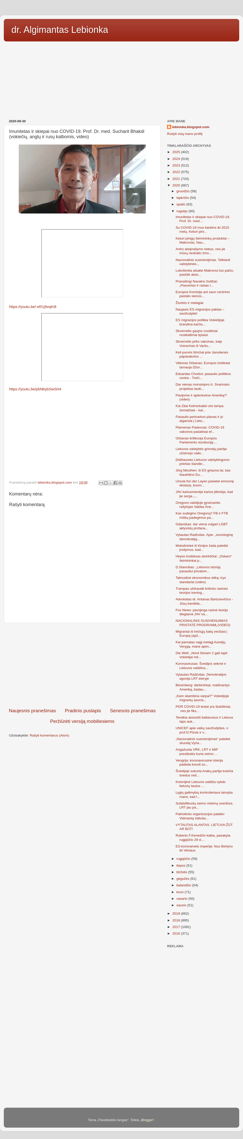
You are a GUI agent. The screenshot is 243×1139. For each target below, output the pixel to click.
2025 (176, 152)
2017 (176, 927)
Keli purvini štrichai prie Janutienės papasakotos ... (202, 354)
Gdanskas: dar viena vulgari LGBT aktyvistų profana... (202, 526)
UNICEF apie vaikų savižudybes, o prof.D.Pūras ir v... (202, 730)
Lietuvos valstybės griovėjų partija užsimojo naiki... (201, 451)
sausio (181, 905)
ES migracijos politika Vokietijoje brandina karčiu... (200, 322)
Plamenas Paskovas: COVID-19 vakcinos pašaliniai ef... (200, 429)
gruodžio (183, 191)
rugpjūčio (183, 859)
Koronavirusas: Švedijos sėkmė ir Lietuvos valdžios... (201, 666)
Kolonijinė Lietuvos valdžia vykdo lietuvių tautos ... (201, 784)
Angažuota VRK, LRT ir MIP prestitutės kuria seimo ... (197, 751)
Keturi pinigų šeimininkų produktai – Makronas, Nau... (203, 240)
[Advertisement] (121, 78)
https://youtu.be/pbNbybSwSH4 (35, 389)
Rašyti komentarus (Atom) (49, 735)
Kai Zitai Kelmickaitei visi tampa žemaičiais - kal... (200, 408)
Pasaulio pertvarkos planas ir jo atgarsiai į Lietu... (199, 419)
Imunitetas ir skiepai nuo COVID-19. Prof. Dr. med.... (203, 219)
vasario (182, 898)
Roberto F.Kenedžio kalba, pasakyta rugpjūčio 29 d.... (203, 837)
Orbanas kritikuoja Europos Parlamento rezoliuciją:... (196, 440)
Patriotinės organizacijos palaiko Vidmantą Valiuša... (200, 816)
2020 (176, 185)
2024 (176, 159)
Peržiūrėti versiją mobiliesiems (82, 721)
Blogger (147, 1120)
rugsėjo (182, 211)
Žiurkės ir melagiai (190, 303)
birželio (182, 872)
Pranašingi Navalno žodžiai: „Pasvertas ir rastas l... (197, 283)
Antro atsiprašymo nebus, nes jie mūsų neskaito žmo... (200, 251)
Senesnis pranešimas (133, 710)
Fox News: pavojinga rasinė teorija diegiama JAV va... (202, 612)
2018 (176, 920)
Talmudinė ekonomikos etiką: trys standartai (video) (201, 580)
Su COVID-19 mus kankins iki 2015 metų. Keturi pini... (202, 229)
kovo (180, 892)
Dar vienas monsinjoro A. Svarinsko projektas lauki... (203, 386)
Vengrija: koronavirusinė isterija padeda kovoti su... (199, 762)
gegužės (183, 879)
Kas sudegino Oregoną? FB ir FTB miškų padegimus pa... (202, 515)
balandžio (184, 885)
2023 (176, 165)
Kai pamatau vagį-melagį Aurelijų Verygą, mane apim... (201, 644)
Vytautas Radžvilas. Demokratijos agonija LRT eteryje (201, 676)
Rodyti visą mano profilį (184, 134)
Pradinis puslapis (83, 710)
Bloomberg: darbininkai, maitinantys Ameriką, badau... (203, 687)
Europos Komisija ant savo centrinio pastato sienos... (203, 294)
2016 (176, 933)
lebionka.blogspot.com (190, 127)
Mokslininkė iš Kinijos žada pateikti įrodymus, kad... (202, 548)
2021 (176, 179)
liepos (181, 865)
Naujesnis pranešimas (32, 710)
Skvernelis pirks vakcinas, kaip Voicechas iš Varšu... (199, 343)
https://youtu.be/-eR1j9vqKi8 (32, 307)
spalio (181, 204)
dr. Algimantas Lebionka (59, 30)
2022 (176, 172)
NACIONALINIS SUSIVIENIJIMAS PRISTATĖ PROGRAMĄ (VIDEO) (203, 623)
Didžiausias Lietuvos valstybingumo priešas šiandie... (203, 462)
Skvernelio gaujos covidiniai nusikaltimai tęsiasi (197, 333)
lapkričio (183, 198)
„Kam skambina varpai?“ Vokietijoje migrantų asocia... (202, 698)
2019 (176, 913)
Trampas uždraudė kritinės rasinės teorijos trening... (202, 591)
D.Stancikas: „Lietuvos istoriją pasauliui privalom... (198, 569)
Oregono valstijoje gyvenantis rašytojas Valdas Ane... (198, 505)
